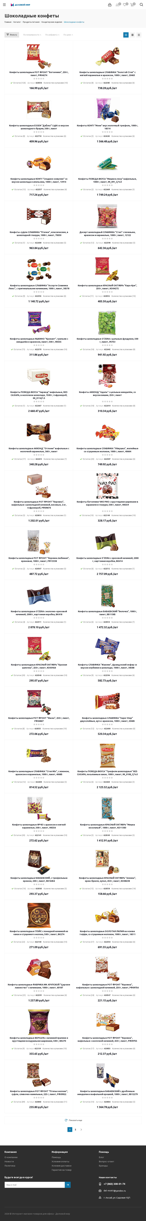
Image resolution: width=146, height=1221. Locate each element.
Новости (9, 1161)
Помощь (56, 1157)
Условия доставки (61, 1165)
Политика (10, 1165)
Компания (11, 1152)
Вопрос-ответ (106, 1161)
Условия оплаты (60, 1161)
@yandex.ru (120, 1190)
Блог (101, 1157)
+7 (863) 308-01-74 (114, 1184)
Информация (60, 1152)
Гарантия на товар (61, 1170)
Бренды (103, 1165)
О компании (11, 1157)
